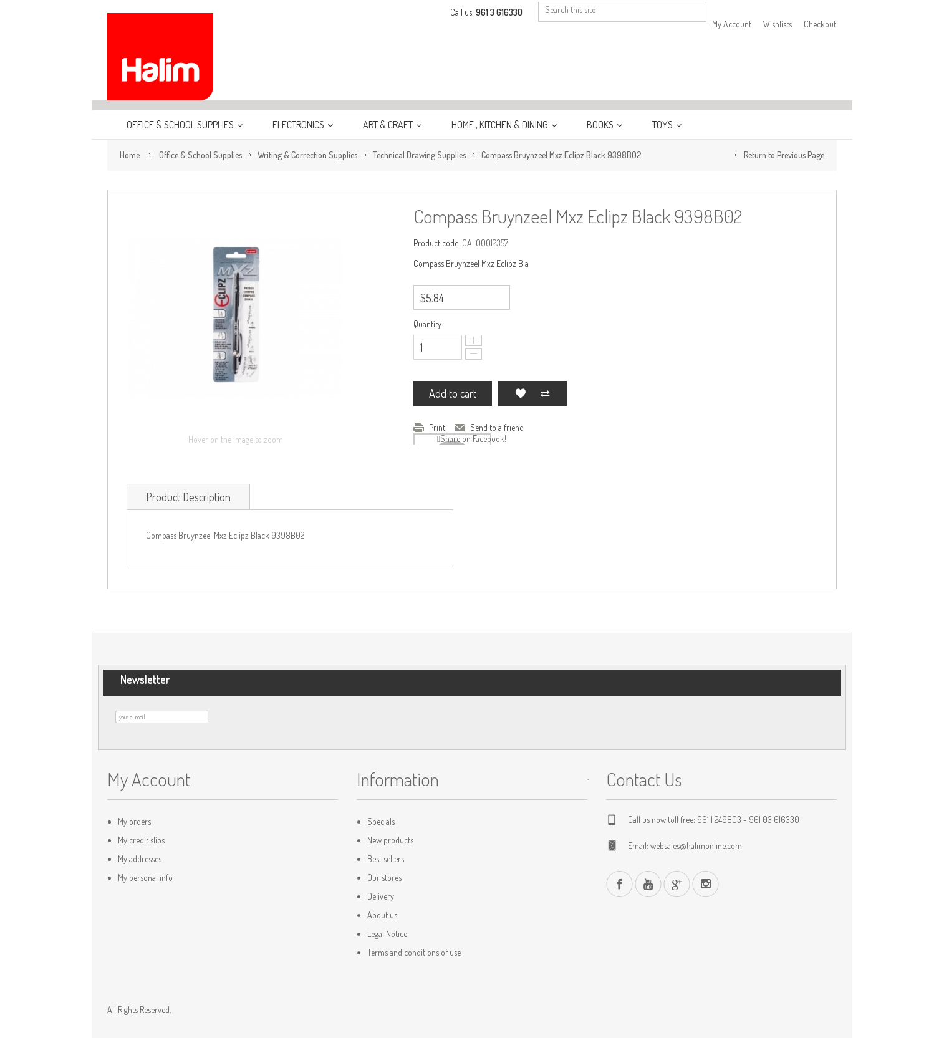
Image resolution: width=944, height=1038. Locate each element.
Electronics (299, 124)
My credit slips (141, 840)
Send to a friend (497, 427)
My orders (134, 821)
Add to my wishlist (520, 393)
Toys (663, 124)
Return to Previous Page (784, 155)
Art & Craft (389, 124)
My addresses (139, 858)
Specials (381, 821)
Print (437, 427)
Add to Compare (544, 393)
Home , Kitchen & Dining (500, 124)
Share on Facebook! (473, 438)
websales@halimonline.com (696, 845)
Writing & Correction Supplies (307, 155)
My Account (731, 24)
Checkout (820, 24)
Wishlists (777, 24)
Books (601, 124)
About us (382, 915)
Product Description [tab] (188, 497)
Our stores (384, 877)
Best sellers (385, 858)
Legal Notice (387, 933)
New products (390, 840)
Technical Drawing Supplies (419, 155)
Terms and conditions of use (414, 952)
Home (130, 155)
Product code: (436, 243)
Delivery (380, 896)
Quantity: (428, 324)
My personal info (145, 877)
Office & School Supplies (181, 124)
